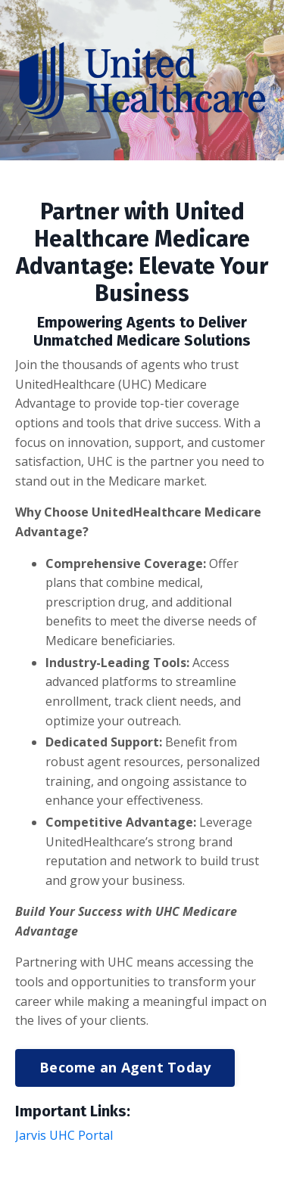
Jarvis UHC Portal (64, 1135)
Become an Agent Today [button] (125, 1067)
